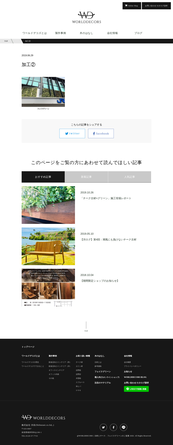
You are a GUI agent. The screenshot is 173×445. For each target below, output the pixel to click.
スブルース (80, 382)
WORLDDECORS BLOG (135, 377)
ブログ (138, 33)
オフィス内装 (54, 374)
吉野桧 (78, 370)
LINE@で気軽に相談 (136, 389)
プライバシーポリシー (132, 366)
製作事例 (60, 33)
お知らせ (128, 372)
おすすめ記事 (43, 176)
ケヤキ (78, 390)
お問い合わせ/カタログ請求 (156, 6)
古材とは (98, 362)
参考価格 (98, 366)
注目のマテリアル (103, 383)
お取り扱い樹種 (83, 356)
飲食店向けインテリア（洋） (60, 366)
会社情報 (112, 33)
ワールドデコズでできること (33, 366)
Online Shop (133, 6)
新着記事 (86, 176)
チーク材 (79, 362)
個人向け (107, 377)
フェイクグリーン (103, 372)
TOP (86, 331)
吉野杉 (78, 374)
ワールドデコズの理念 (30, 362)
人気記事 (129, 176)
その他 (51, 378)
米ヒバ (78, 386)
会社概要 (127, 362)
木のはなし (86, 33)
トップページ (28, 347)
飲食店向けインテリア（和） (60, 362)
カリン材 (79, 366)
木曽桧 (78, 378)
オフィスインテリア (56, 370)
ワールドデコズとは (34, 33)
